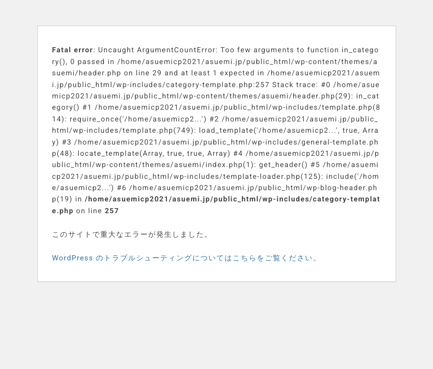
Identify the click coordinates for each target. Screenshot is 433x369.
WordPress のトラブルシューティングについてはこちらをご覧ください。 (186, 258)
